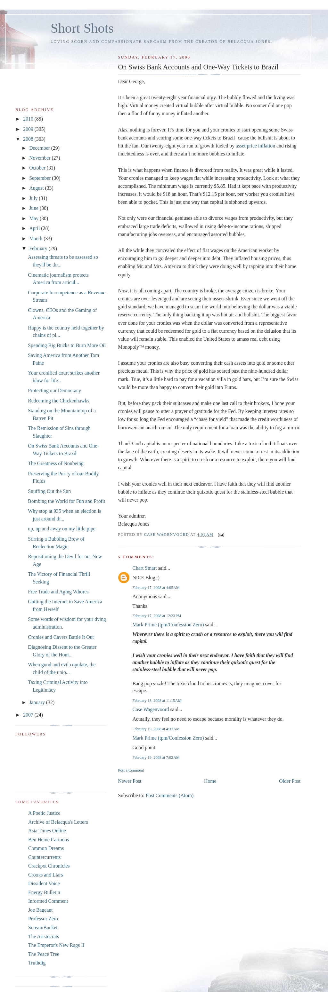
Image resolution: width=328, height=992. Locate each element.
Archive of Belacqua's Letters (58, 822)
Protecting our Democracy (54, 390)
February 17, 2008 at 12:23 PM (156, 616)
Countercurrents (44, 857)
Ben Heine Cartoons (48, 839)
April (35, 228)
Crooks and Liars (45, 874)
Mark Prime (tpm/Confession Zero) (168, 624)
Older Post (289, 781)
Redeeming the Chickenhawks (58, 400)
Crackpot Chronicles (49, 866)
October (38, 168)
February (39, 248)
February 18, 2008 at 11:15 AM (156, 700)
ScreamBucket (43, 927)
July (34, 198)
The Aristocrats (43, 936)
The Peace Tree (43, 954)
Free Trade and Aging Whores (58, 591)
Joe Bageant (40, 910)
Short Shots (82, 28)
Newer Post (129, 781)
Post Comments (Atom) (169, 795)
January (37, 702)
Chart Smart (144, 568)
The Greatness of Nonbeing (55, 463)
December (40, 148)
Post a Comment (131, 770)
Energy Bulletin (44, 892)
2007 (28, 715)
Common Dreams (46, 848)
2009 (28, 129)
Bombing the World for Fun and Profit (66, 501)
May (34, 218)
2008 (28, 139)
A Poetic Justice (44, 813)
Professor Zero (43, 918)
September (40, 178)
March (36, 238)
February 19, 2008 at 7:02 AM (156, 757)
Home (210, 781)
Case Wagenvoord (150, 709)
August (37, 188)
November (40, 158)
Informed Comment (48, 901)
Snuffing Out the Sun (49, 491)
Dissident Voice (44, 883)
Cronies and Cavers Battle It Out (61, 637)
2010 (28, 119)
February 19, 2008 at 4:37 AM (156, 729)
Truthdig (36, 962)
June (34, 208)
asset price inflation (255, 145)
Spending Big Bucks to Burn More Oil (67, 345)
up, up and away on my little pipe (61, 528)
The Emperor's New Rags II (56, 945)
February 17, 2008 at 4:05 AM (156, 587)
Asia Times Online (47, 830)
